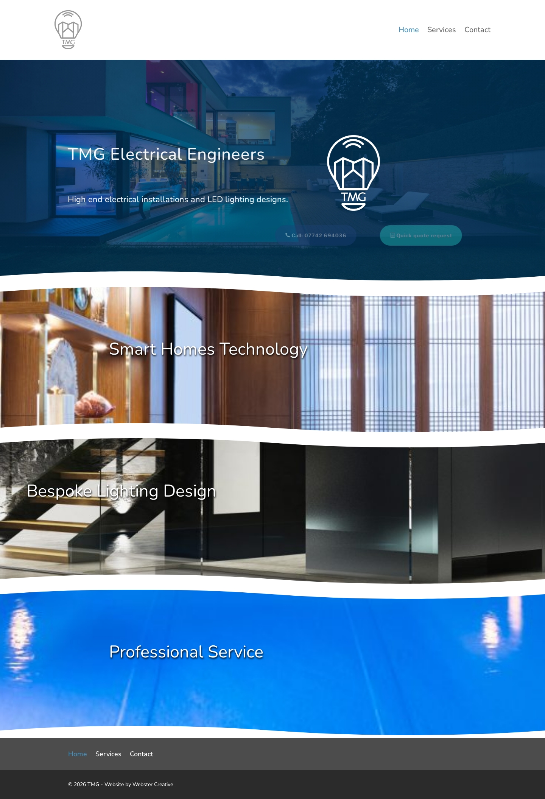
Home (409, 31)
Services (441, 31)
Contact (477, 31)
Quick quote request (420, 235)
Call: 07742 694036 (314, 235)
